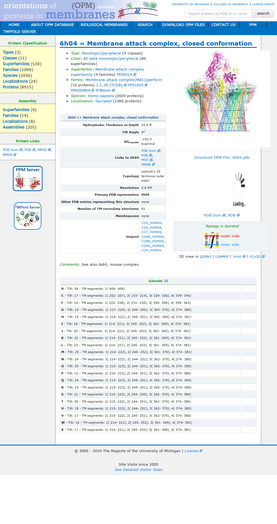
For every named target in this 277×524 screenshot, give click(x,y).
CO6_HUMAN (151, 227)
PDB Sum (10, 150)
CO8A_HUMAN (152, 236)
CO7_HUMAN (151, 232)
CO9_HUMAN (151, 250)
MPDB (7, 155)
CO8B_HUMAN (152, 241)
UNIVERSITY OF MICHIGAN (190, 4)
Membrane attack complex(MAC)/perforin (124, 79)
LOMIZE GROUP (263, 4)
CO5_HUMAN (151, 223)
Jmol (237, 256)
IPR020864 (80, 90)
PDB (28, 150)
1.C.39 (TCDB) (109, 85)
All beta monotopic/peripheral (110, 58)
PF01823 (135, 85)
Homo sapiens (101, 95)
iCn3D (255, 256)
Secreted (103, 101)
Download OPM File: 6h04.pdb (221, 157)
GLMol (205, 256)
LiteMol (221, 256)
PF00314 (124, 74)
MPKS (42, 150)
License (191, 451)
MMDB (146, 164)
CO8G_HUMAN (152, 245)
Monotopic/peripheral (101, 53)
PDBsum (103, 90)
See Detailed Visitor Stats (138, 469)
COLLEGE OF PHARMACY (230, 4)
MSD (144, 159)
